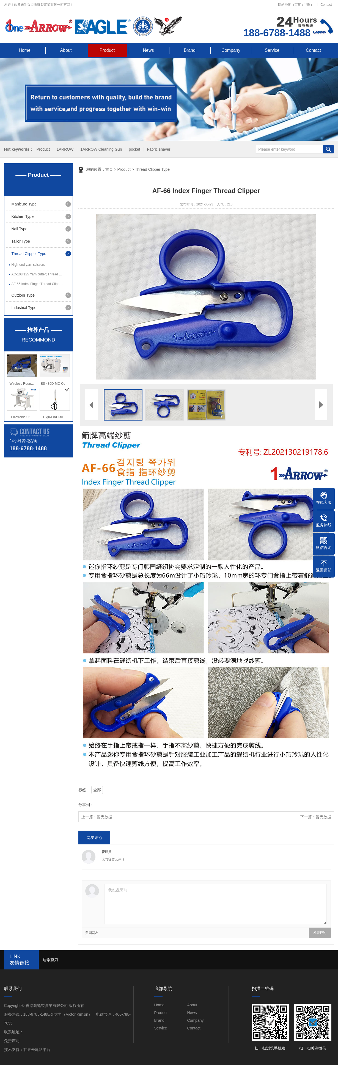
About (66, 50)
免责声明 (12, 1041)
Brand (190, 50)
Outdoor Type (23, 295)
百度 (298, 5)
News (148, 50)
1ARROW (64, 149)
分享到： (86, 805)
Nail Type (20, 229)
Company (230, 50)
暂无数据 (104, 817)
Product (107, 50)
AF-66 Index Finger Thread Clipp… (37, 284)
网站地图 (284, 5)
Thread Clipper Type (29, 253)
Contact (326, 5)
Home (25, 50)
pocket (133, 149)
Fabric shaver (157, 149)
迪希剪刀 (50, 960)
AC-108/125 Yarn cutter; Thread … (37, 274)
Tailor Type (21, 241)
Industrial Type (24, 307)
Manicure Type (24, 204)
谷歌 (307, 5)
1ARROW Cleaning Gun (100, 149)
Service (272, 50)
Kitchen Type (23, 216)
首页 (109, 169)
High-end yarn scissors (28, 265)
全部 (97, 790)
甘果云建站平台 (36, 1049)
